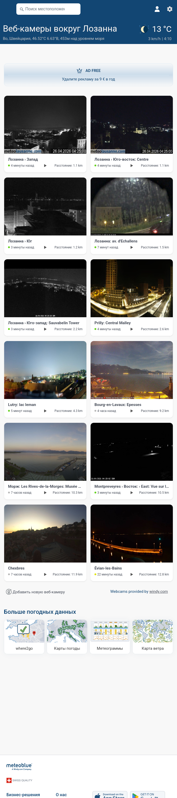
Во (5, 38)
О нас (61, 790)
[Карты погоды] (67, 636)
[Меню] (7, 9)
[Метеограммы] (110, 636)
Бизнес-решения (23, 790)
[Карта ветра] (153, 636)
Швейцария (20, 38)
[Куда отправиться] (24, 636)
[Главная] (19, 766)
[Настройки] (170, 9)
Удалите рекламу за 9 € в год (88, 74)
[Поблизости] (74, 9)
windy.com (158, 591)
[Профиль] (157, 9)
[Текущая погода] (156, 33)
